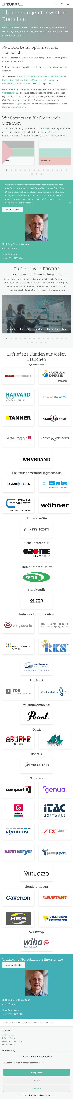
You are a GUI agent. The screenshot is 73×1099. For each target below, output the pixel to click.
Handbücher (61, 76)
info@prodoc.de (8, 1044)
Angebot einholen (13, 965)
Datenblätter (8, 80)
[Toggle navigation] (68, 4)
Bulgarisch (45, 161)
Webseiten (32, 76)
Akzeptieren (36, 1072)
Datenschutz (39, 1095)
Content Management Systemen (39, 80)
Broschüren (43, 76)
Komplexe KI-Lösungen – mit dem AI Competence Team (36, 328)
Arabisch (9, 161)
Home (17, 1022)
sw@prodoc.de (12, 254)
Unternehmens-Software (14, 107)
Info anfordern (12, 209)
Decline (36, 1080)
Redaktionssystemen (12, 83)
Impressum (50, 1095)
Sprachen (47, 128)
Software (21, 76)
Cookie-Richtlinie (25, 1095)
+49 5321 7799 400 (14, 258)
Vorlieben (36, 1088)
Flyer (51, 76)
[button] (55, 4)
